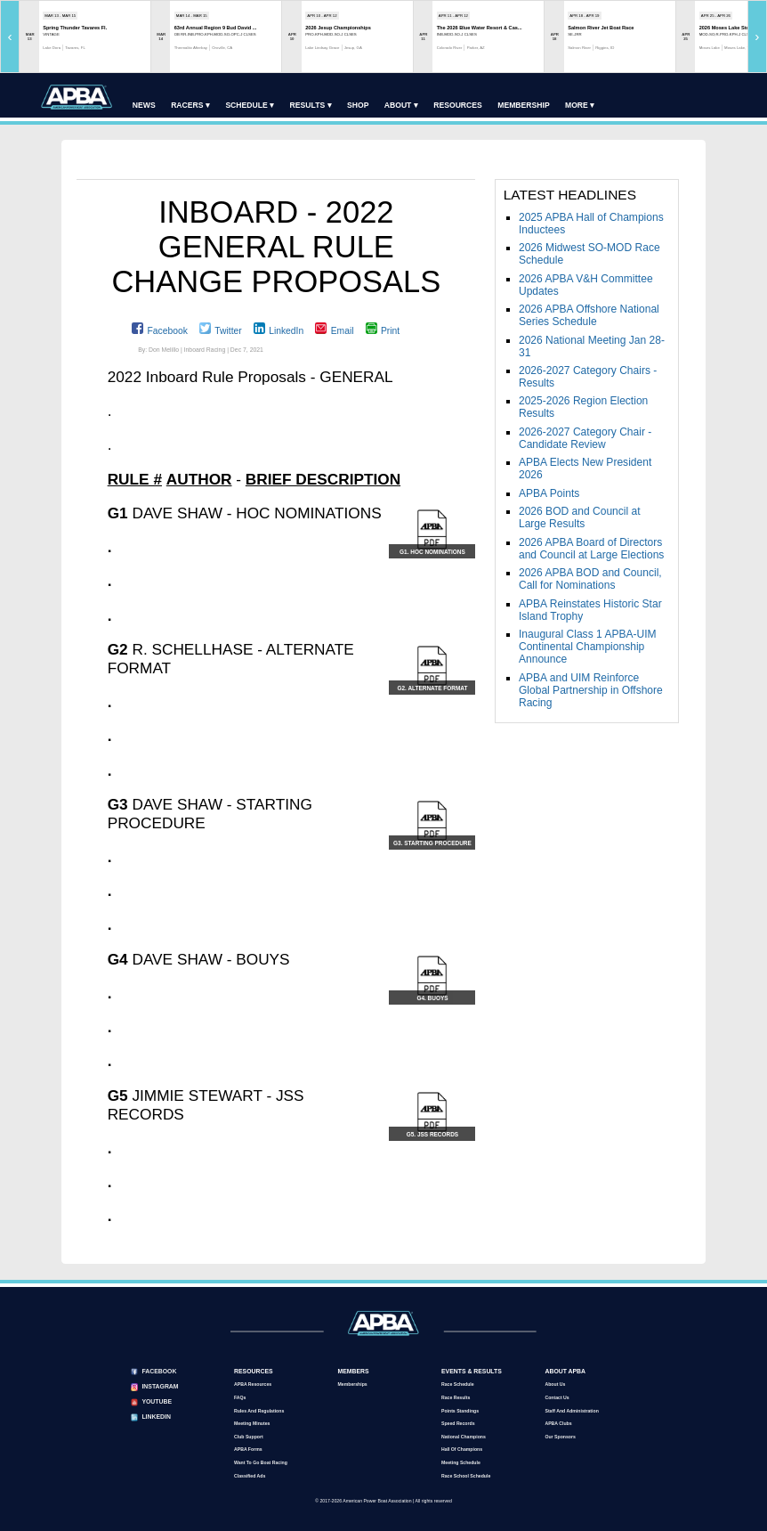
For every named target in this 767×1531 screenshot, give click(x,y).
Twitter (227, 331)
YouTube (156, 1401)
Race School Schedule (465, 1475)
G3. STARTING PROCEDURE (432, 843)
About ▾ (401, 105)
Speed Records (458, 1423)
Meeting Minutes (252, 1423)
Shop (357, 105)
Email (342, 331)
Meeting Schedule (460, 1462)
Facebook (167, 331)
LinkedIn (286, 331)
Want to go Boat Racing (260, 1462)
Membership (523, 105)
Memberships (352, 1384)
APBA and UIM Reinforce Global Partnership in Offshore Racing (591, 690)
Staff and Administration (571, 1410)
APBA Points (549, 493)
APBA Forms (248, 1449)
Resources (457, 105)
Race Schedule (457, 1384)
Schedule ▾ (249, 105)
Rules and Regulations (259, 1410)
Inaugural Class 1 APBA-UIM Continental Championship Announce (588, 646)
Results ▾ (311, 105)
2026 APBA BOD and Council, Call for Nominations (590, 578)
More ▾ (579, 105)
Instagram (159, 1386)
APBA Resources (252, 1384)
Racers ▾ (190, 105)
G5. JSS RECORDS (432, 1134)
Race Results (455, 1397)
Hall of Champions (461, 1449)
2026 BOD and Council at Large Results (580, 517)
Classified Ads (249, 1475)
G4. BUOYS (432, 998)
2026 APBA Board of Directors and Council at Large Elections (591, 548)
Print (390, 331)
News (144, 105)
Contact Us (557, 1397)
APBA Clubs (558, 1423)
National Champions (463, 1436)
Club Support (248, 1436)
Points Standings (460, 1410)
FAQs (240, 1397)
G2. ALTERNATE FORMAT (432, 688)
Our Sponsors (560, 1436)
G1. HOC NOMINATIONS (432, 552)
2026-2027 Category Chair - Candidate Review (585, 438)
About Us (555, 1384)
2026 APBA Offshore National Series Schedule (589, 315)
